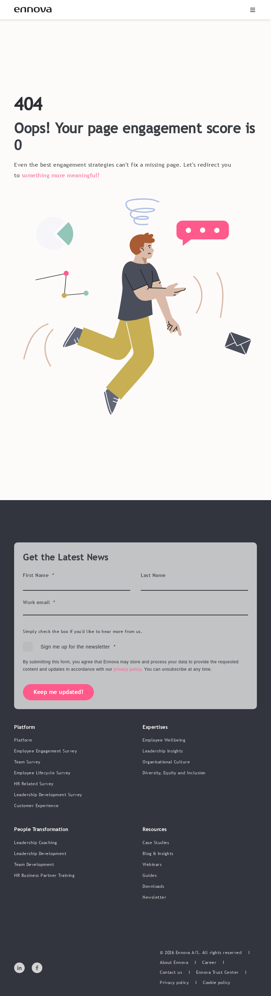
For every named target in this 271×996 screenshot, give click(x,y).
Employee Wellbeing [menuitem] (164, 740)
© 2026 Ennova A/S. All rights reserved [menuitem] (201, 952)
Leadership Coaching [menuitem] (35, 843)
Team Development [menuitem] (34, 864)
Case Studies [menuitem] (156, 843)
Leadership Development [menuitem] (40, 853)
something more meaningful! (61, 175)
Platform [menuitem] (23, 740)
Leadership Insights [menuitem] (163, 751)
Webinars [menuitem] (152, 864)
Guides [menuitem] (150, 875)
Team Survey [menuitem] (27, 762)
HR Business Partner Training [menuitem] (44, 875)
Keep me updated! (58, 692)
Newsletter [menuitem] (154, 897)
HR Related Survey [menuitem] (34, 784)
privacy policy (127, 669)
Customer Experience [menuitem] (36, 806)
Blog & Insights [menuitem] (158, 853)
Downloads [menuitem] (153, 886)
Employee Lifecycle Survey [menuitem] (42, 773)
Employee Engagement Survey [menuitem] (45, 751)
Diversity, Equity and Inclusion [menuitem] (174, 773)
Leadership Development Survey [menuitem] (48, 795)
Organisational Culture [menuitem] (166, 762)
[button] (252, 10)
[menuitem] (174, 963)
